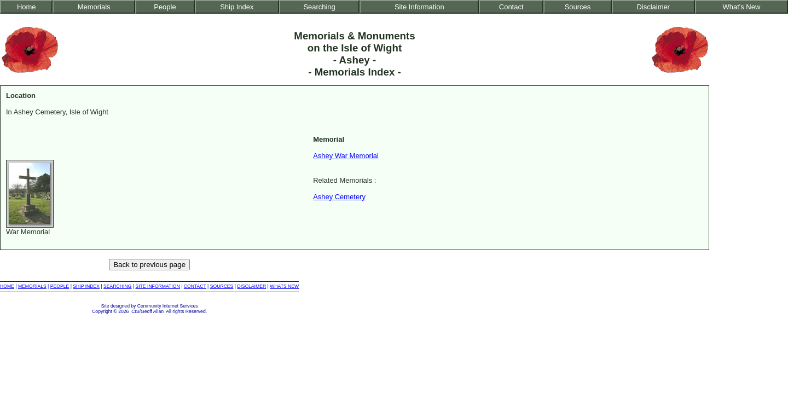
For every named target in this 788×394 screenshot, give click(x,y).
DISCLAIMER (251, 286)
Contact (511, 7)
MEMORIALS (32, 286)
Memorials (94, 7)
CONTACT (195, 286)
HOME (7, 286)
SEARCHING (117, 286)
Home (26, 7)
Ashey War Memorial (346, 156)
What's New (742, 7)
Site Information (419, 7)
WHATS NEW (284, 286)
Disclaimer (652, 7)
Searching (319, 7)
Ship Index (236, 7)
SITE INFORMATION (157, 286)
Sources (578, 7)
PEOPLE (59, 286)
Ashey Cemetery (339, 197)
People (165, 7)
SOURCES (222, 286)
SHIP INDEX (86, 286)
